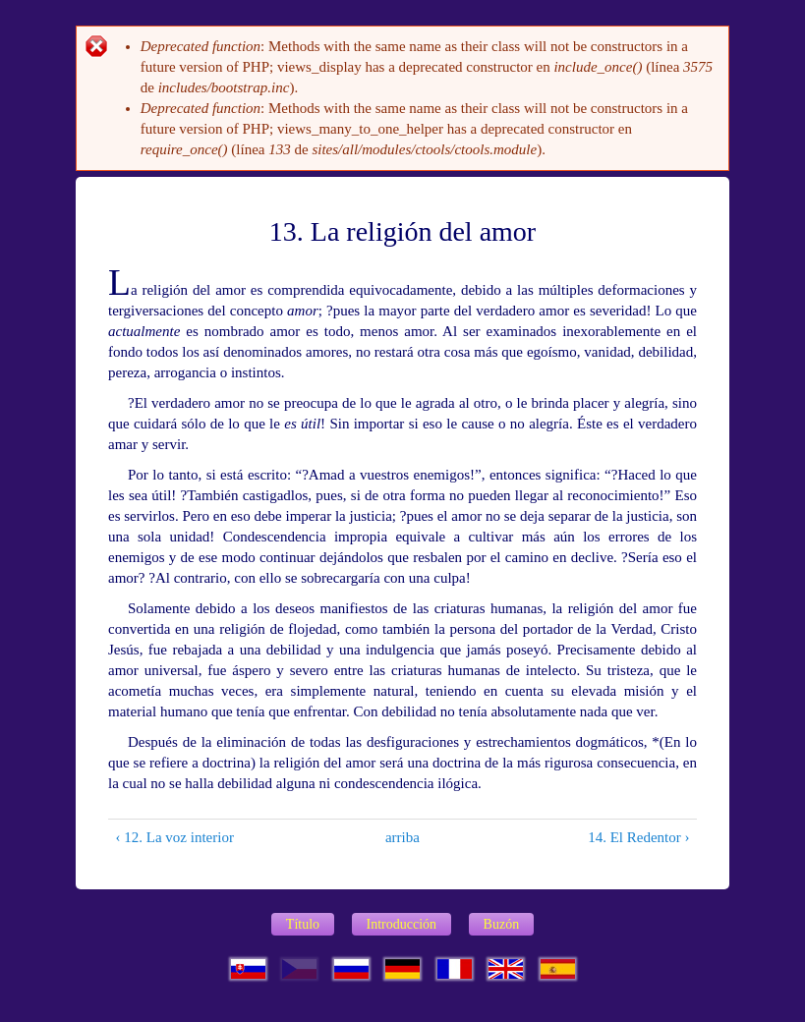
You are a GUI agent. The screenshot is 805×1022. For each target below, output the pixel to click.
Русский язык (351, 969)
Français (454, 969)
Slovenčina (248, 969)
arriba (396, 837)
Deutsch (402, 969)
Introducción (402, 924)
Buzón (502, 924)
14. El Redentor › (638, 837)
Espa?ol (558, 969)
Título (302, 924)
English (506, 969)
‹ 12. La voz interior (175, 837)
